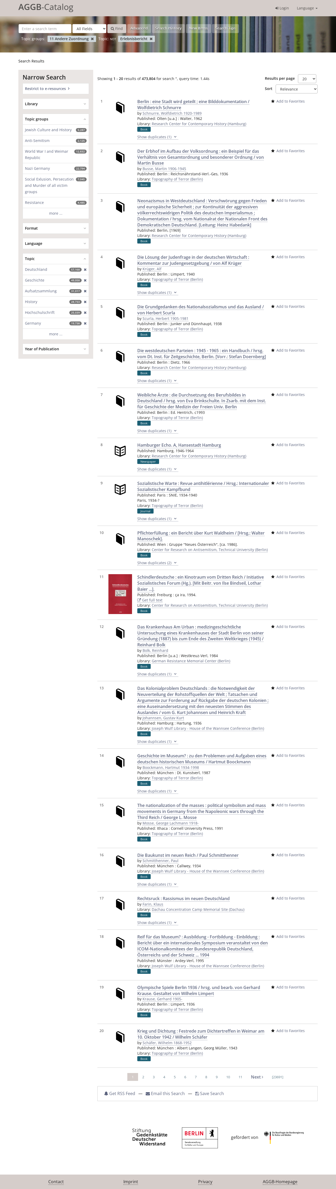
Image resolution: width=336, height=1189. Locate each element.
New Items (198, 28)
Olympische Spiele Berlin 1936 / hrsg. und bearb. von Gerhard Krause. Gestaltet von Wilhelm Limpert (198, 990)
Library (31, 103)
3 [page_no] (154, 1077)
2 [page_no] (143, 1077)
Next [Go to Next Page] (257, 1077)
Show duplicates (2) (157, 563)
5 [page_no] (175, 1077)
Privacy (205, 1182)
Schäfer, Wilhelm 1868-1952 (167, 1042)
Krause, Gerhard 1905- (162, 998)
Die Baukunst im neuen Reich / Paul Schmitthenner (188, 855)
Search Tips (225, 28)
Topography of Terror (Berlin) (177, 179)
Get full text (149, 600)
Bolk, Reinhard (155, 650)
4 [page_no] (164, 1077)
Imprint (130, 1182)
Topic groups (36, 119)
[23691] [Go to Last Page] (277, 1077)
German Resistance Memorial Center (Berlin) (191, 660)
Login (282, 8)
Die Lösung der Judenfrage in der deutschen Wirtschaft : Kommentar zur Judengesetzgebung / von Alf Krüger (193, 260)
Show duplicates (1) (157, 137)
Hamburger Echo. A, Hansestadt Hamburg (179, 445)
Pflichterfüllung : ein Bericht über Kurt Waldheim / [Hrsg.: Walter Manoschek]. (201, 536)
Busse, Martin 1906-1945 (164, 168)
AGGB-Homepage (280, 1182)
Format (31, 228)
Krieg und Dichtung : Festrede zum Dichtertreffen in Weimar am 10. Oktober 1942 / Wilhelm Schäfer (200, 1034)
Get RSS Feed (119, 1093)
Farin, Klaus (153, 904)
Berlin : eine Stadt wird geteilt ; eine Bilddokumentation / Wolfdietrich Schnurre (193, 104)
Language (307, 8)
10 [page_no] (228, 1077)
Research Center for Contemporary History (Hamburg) (199, 123)
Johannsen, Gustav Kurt (163, 717)
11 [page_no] (240, 1077)
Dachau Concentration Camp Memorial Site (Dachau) (198, 909)
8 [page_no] (206, 1077)
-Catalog (45, 6)
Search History (168, 28)
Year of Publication (42, 348)
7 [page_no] (196, 1077)
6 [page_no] (185, 1077)
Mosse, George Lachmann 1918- (171, 823)
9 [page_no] (217, 1077)
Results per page (280, 78)
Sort (268, 88)
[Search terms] (45, 28)
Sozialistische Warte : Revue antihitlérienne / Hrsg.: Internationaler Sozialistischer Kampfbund (203, 486)
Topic (30, 258)
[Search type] (89, 28)
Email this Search (166, 1093)
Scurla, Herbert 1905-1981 (165, 318)
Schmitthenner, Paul (160, 860)
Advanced (139, 28)
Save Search (209, 1093)
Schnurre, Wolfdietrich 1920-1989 (172, 113)
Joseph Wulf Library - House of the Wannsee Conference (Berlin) (208, 728)
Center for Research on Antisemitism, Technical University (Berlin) (210, 549)
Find (117, 28)
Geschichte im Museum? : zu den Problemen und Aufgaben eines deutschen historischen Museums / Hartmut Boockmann (201, 759)
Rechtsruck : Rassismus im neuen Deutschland (183, 898)
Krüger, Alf (152, 268)
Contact (56, 1182)
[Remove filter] (92, 38)
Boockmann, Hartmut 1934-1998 (171, 767)
